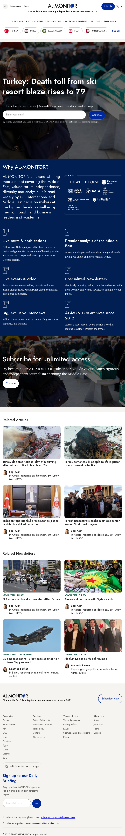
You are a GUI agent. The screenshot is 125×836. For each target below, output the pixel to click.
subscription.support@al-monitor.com (58, 817)
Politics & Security (19, 21)
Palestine (7, 741)
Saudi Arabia (9, 724)
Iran (4, 728)
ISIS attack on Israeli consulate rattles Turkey (31, 599)
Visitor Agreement (71, 720)
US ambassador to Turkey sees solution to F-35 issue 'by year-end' (31, 661)
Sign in (119, 6)
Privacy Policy (69, 724)
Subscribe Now (110, 698)
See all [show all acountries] (116, 30)
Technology (54, 21)
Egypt (5, 745)
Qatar (5, 749)
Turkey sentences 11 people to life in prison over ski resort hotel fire (92, 464)
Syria (5, 758)
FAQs (66, 728)
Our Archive (39, 737)
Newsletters (15, 6)
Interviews (110, 21)
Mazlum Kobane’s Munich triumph (85, 659)
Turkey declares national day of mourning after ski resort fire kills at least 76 (29, 464)
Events (26, 6)
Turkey (6, 720)
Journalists (98, 724)
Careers (97, 732)
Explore (95, 21)
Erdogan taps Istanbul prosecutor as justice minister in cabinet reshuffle (31, 523)
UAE (5, 732)
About (96, 720)
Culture (38, 21)
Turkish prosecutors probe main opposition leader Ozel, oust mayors (92, 523)
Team (96, 728)
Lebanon (7, 753)
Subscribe (108, 6)
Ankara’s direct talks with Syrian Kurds (88, 599)
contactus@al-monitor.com (46, 823)
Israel (5, 737)
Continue (11, 383)
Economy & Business (76, 21)
